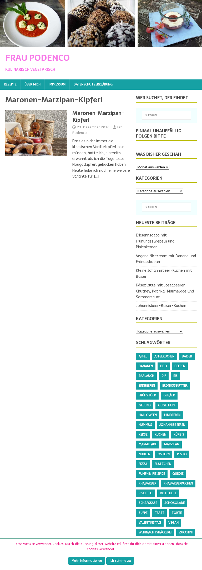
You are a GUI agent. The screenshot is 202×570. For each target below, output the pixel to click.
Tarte (159, 513)
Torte (176, 513)
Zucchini (186, 532)
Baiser (187, 356)
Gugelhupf (166, 405)
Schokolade (174, 503)
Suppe (143, 513)
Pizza (143, 464)
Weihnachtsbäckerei (155, 532)
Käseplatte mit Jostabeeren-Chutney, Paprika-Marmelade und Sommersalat (165, 291)
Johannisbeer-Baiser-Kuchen (161, 306)
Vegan (173, 522)
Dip (163, 376)
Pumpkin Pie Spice (152, 474)
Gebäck (169, 395)
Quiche (177, 474)
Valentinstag (150, 522)
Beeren (179, 366)
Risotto (146, 493)
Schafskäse (148, 503)
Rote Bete (168, 493)
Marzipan (171, 444)
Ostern (164, 454)
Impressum (57, 84)
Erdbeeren (147, 385)
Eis (175, 376)
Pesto (182, 454)
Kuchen (160, 434)
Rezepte (10, 84)
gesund (145, 405)
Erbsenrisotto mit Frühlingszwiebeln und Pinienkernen (155, 241)
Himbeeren (172, 415)
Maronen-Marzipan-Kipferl (98, 116)
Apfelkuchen (164, 356)
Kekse (143, 434)
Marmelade (148, 444)
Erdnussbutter (175, 385)
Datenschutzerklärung (93, 84)
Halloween (148, 415)
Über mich (32, 84)
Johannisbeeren (172, 425)
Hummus (145, 425)
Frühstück (147, 395)
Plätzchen (163, 464)
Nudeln (144, 454)
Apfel (143, 356)
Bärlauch (146, 376)
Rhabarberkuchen (178, 483)
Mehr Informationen (87, 561)
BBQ (163, 366)
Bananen (146, 366)
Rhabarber (147, 483)
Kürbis (179, 434)
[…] (96, 176)
